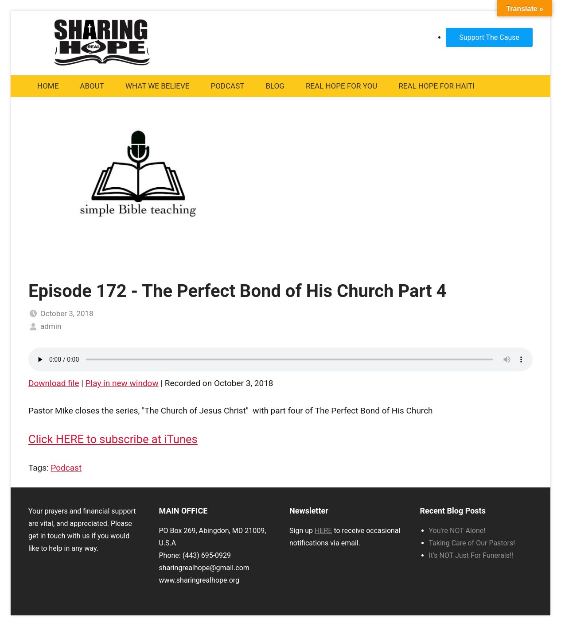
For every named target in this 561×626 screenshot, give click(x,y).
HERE (323, 530)
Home (47, 85)
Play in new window (122, 383)
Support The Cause (489, 37)
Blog (274, 85)
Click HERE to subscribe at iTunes (113, 439)
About (92, 85)
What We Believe (157, 85)
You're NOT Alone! (457, 530)
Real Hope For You (342, 85)
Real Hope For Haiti (436, 85)
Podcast (227, 85)
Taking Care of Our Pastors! (472, 543)
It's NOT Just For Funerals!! (471, 555)
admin (50, 326)
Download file (53, 383)
